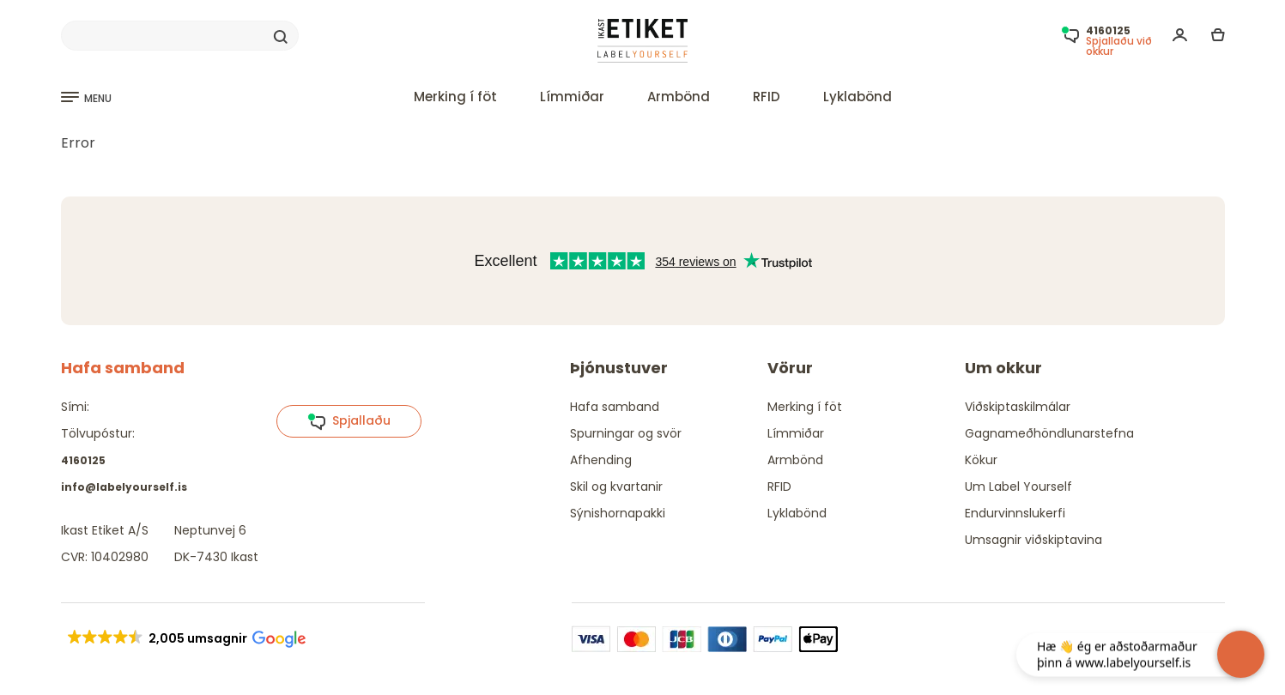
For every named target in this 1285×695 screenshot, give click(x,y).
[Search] (180, 36)
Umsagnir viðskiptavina (1033, 539)
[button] (186, 638)
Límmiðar (572, 97)
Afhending (601, 459)
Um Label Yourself (1018, 486)
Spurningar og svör (626, 433)
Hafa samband (614, 406)
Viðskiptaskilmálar (1017, 406)
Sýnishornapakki (617, 513)
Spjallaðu (349, 421)
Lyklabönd (857, 97)
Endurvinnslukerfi (1015, 513)
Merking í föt (455, 97)
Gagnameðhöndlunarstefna (1049, 433)
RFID (766, 97)
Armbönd (678, 97)
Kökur (981, 459)
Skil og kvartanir (616, 486)
